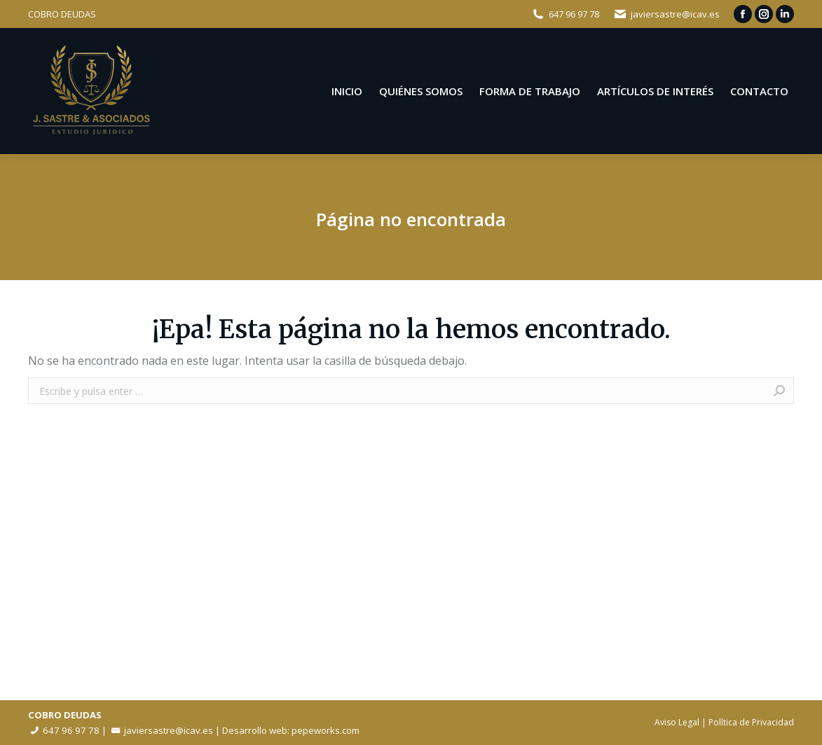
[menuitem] (347, 91)
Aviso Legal (677, 722)
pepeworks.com (325, 730)
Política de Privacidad (751, 722)
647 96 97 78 (574, 14)
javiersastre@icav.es (675, 14)
